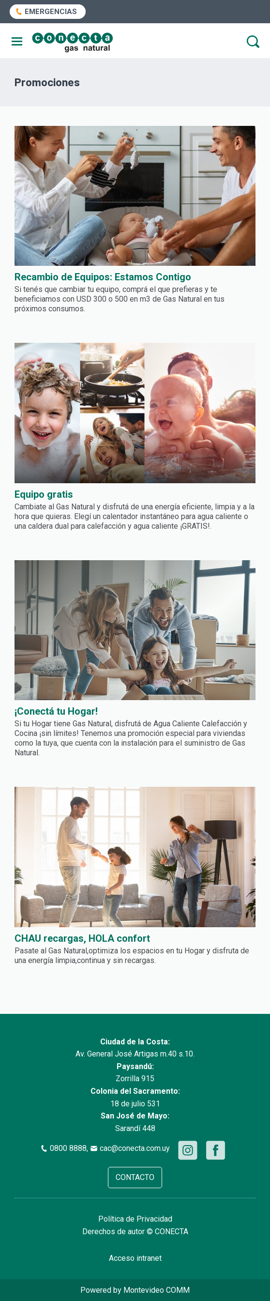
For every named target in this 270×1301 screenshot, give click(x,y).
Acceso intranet (135, 1258)
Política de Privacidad (135, 1219)
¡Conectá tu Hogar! (56, 711)
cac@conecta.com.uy (135, 1148)
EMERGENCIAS (51, 11)
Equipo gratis (44, 494)
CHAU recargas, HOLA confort (82, 938)
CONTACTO (135, 1177)
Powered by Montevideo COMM (135, 1290)
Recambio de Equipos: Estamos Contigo (103, 277)
